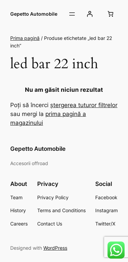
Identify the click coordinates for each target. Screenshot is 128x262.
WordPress (55, 248)
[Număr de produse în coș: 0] (110, 14)
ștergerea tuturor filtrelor (83, 105)
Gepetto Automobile (33, 14)
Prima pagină (25, 38)
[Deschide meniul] (72, 14)
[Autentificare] (90, 14)
